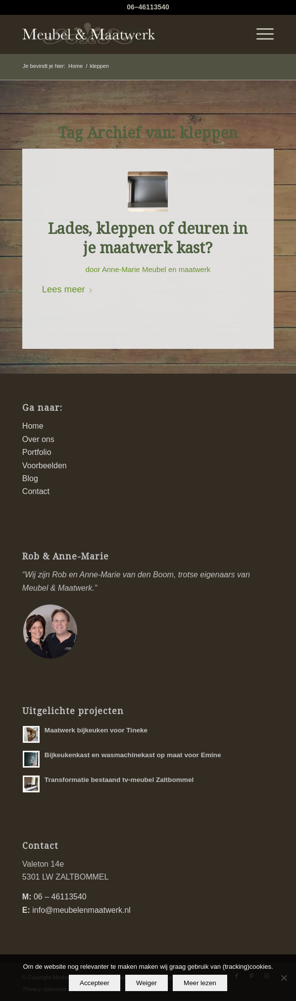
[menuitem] (260, 34)
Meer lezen (200, 983)
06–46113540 (148, 7)
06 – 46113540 (60, 896)
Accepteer (94, 983)
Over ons (38, 439)
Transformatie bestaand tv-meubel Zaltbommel (119, 779)
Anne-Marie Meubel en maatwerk (156, 270)
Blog (30, 478)
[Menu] (260, 34)
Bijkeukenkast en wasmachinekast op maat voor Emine (133, 755)
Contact (35, 491)
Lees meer (67, 289)
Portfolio (36, 452)
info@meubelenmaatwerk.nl (81, 910)
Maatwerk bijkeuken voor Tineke (96, 730)
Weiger (146, 983)
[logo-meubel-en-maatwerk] (123, 34)
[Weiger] (284, 978)
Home (33, 426)
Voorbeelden (44, 465)
